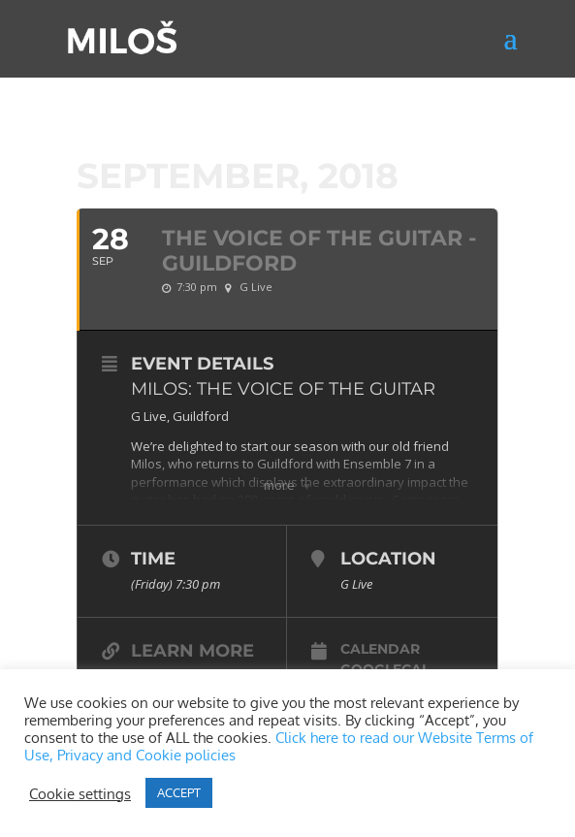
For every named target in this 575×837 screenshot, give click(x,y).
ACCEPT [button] (179, 792)
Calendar (380, 649)
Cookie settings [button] (80, 793)
